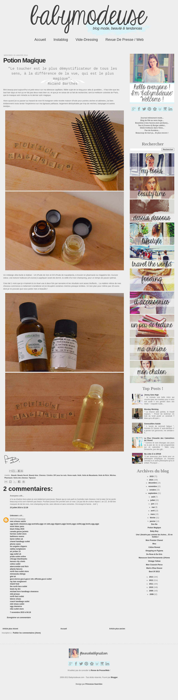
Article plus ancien (117, 629)
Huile (79, 475)
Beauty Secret (23, 475)
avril (153, 511)
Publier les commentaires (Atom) (27, 633)
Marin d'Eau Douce (154, 568)
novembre (152, 486)
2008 (152, 594)
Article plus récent (10, 629)
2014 (151, 480)
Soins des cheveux (20, 478)
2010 (151, 587)
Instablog (61, 40)
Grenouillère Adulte (152, 424)
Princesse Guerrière (93, 684)
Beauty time (33, 475)
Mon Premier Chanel (154, 540)
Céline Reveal (154, 547)
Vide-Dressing (87, 40)
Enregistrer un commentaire (19, 618)
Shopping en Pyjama (154, 551)
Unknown (14, 516)
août (153, 497)
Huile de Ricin (103, 475)
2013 (151, 577)
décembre (152, 483)
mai (153, 507)
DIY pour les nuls (60, 475)
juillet (152, 500)
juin (153, 504)
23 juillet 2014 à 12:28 (19, 508)
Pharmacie (8, 478)
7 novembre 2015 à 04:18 (20, 612)
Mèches (113, 475)
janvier (153, 521)
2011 (151, 584)
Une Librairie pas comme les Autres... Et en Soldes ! (154, 536)
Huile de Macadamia (89, 475)
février (153, 518)
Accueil (40, 40)
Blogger (114, 677)
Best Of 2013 (154, 572)
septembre (153, 493)
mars (153, 514)
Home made (72, 475)
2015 (152, 476)
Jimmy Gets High (151, 395)
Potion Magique (154, 528)
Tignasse (32, 478)
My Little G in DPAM (152, 454)
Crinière (50, 475)
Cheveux (42, 475)
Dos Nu (154, 524)
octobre (152, 490)
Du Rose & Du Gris (154, 554)
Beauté (14, 475)
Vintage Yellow (154, 561)
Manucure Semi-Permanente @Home (154, 558)
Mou (154, 544)
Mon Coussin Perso (154, 565)
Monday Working (151, 409)
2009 (151, 591)
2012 (151, 580)
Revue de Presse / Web (124, 40)
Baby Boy (154, 531)
